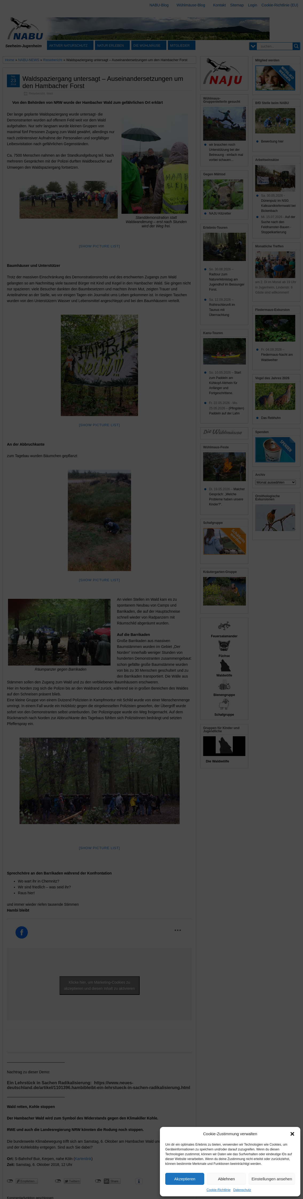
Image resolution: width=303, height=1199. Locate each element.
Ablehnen (226, 1179)
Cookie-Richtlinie (219, 1190)
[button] (292, 1134)
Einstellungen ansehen (271, 1179)
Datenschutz (242, 1190)
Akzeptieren (184, 1179)
